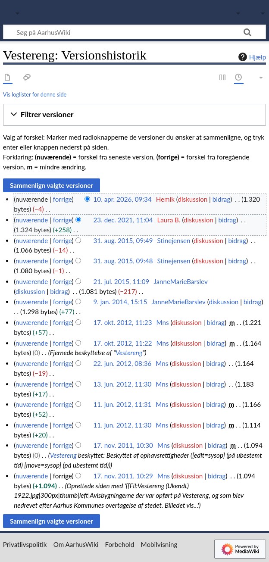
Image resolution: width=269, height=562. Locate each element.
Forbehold (119, 544)
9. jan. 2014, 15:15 (120, 302)
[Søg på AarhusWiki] (134, 32)
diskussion (192, 199)
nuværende (32, 220)
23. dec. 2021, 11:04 (123, 220)
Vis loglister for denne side (35, 94)
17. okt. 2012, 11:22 (123, 343)
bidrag (222, 199)
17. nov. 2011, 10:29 (123, 476)
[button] (134, 115)
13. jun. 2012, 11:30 (123, 384)
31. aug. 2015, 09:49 (123, 240)
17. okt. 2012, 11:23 (123, 322)
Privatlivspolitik (25, 544)
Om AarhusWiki (76, 544)
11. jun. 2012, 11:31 (123, 404)
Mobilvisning (159, 544)
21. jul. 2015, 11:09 (122, 281)
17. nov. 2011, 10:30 (123, 445)
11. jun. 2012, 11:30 (123, 425)
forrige (62, 199)
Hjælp (251, 57)
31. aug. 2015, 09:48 (123, 261)
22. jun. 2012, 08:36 (123, 363)
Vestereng (129, 352)
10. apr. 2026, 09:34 (123, 199)
